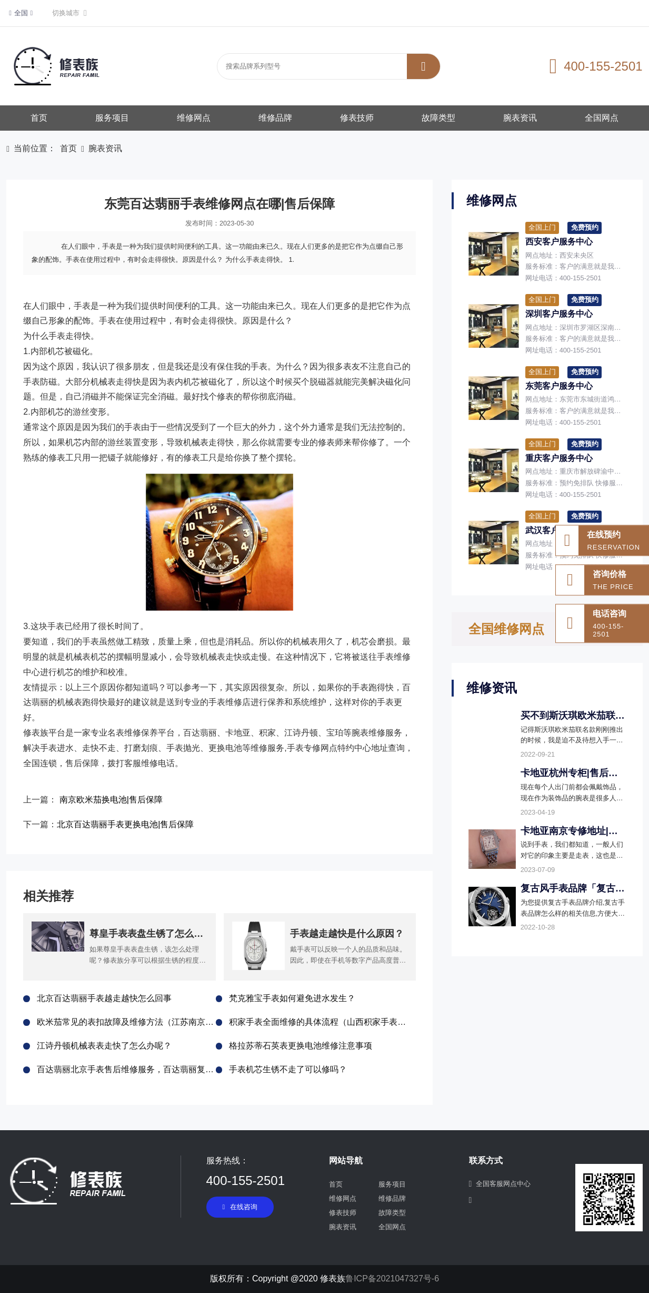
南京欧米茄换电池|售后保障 (111, 799)
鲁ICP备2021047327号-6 (392, 1278)
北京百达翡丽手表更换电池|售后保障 (125, 824)
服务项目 (112, 117)
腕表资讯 (520, 117)
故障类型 (438, 117)
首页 (39, 117)
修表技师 (357, 117)
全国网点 (601, 117)
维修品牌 (275, 117)
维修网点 (194, 117)
